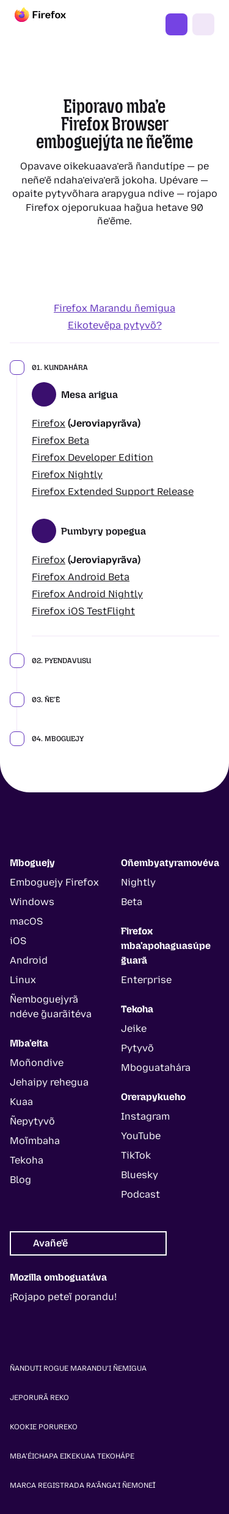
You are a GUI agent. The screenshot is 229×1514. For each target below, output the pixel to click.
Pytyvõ (137, 1048)
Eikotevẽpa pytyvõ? (115, 325)
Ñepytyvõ (32, 1121)
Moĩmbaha (35, 1140)
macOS (26, 921)
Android (29, 960)
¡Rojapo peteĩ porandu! (63, 1297)
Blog (20, 1179)
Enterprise (146, 980)
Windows (32, 902)
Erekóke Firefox (176, 24)
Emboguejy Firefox (54, 882)
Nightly (138, 882)
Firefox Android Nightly (87, 594)
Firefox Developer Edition (92, 457)
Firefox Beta (60, 440)
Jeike (134, 1028)
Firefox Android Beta (80, 577)
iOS (18, 941)
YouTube (141, 1136)
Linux (23, 980)
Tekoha (26, 1160)
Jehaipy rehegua (49, 1082)
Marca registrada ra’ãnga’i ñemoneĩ (82, 1485)
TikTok (136, 1155)
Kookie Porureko (44, 1427)
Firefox (48, 423)
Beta (131, 902)
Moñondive (37, 1062)
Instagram (145, 1116)
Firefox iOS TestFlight (83, 611)
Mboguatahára (156, 1067)
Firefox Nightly (67, 474)
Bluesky (139, 1175)
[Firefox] (51, 24)
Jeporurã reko (39, 1397)
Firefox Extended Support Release (113, 491)
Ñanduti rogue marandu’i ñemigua (78, 1368)
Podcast (140, 1194)
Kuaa (21, 1101)
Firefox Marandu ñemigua (114, 308)
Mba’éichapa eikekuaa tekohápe (72, 1456)
